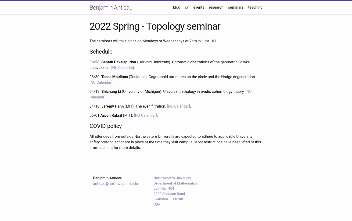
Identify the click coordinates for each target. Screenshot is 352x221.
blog (176, 7)
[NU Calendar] (122, 67)
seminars (236, 7)
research (216, 7)
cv (187, 7)
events (198, 7)
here (109, 147)
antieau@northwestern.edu (115, 183)
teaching (255, 7)
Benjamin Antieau (111, 7)
